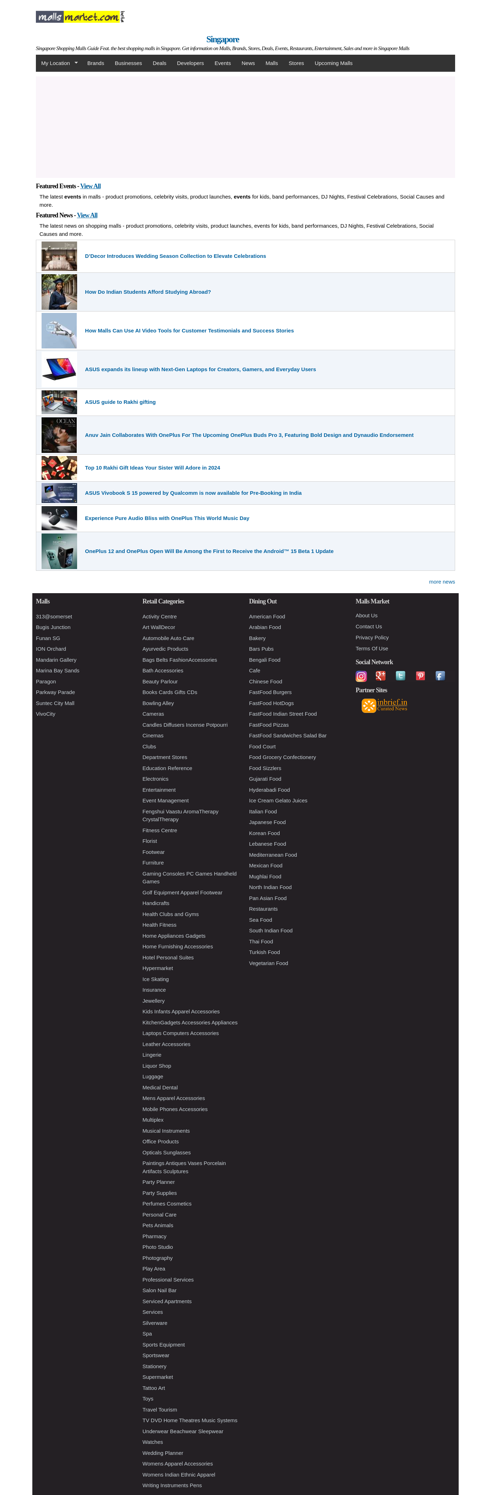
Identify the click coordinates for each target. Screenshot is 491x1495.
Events (223, 63)
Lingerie (151, 1055)
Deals (159, 63)
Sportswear (155, 1355)
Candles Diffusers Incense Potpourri (185, 725)
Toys (147, 1399)
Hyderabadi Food (269, 790)
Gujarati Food (265, 779)
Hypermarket (157, 968)
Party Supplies (159, 1193)
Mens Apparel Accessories (173, 1098)
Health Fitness (159, 925)
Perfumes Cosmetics (166, 1204)
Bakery (257, 638)
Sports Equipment (163, 1345)
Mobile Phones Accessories (174, 1109)
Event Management (165, 800)
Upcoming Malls (334, 63)
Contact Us (369, 626)
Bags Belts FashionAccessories (179, 660)
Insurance (154, 990)
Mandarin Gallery (56, 660)
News (248, 63)
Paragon (46, 681)
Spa (147, 1334)
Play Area (153, 1269)
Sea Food (260, 920)
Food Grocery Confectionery (282, 757)
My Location (57, 63)
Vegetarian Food (268, 963)
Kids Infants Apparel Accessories (181, 1011)
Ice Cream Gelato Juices (278, 800)
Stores (296, 63)
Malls (271, 63)
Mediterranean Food (273, 855)
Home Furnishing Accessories (177, 946)
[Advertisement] (245, 126)
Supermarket (157, 1377)
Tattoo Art (153, 1388)
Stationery (154, 1366)
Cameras (153, 714)
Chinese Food (265, 681)
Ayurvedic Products (165, 649)
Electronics (155, 779)
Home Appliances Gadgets (174, 936)
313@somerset (54, 616)
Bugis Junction (53, 627)
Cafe (254, 670)
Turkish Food (264, 952)
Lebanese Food (267, 844)
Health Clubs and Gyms (170, 914)
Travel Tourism (159, 1410)
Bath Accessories (162, 670)
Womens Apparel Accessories (177, 1464)
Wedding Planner (162, 1453)
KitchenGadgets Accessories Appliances (190, 1022)
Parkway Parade (55, 692)
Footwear (153, 852)
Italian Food (263, 811)
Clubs (149, 746)
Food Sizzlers (265, 768)
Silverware (154, 1323)
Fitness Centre (159, 830)
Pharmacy (154, 1236)
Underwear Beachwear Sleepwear (182, 1431)
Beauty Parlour (160, 681)
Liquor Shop (156, 1066)
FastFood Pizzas (269, 725)
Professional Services (168, 1280)
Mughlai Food (265, 876)
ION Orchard (51, 649)
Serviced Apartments (166, 1301)
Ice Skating (155, 979)
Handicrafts (155, 903)
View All (90, 186)
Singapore (222, 39)
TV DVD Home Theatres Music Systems (189, 1420)
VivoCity (45, 714)
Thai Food (261, 941)
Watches (152, 1442)
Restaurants (263, 909)
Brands (95, 63)
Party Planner (158, 1182)
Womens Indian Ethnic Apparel (178, 1475)
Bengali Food (264, 660)
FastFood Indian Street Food (283, 714)
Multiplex (152, 1120)
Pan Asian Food (268, 898)
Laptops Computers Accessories (180, 1033)
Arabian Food (265, 627)
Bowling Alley (158, 703)
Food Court (262, 746)
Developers (190, 63)
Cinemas (152, 735)
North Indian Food (270, 887)
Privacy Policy (372, 637)
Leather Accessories (166, 1044)
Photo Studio (157, 1247)
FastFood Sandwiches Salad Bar (288, 735)
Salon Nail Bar (159, 1290)
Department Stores (164, 757)
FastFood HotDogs (271, 703)
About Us (367, 615)
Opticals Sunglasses (166, 1152)
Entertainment (159, 790)
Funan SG (48, 638)
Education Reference (167, 768)
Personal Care (159, 1215)
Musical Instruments (166, 1131)
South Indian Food (271, 930)
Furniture (153, 863)
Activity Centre (159, 616)
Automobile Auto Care (168, 638)
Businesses (128, 63)
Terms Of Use (372, 648)
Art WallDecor (158, 627)
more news (442, 582)
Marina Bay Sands (58, 670)
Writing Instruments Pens (172, 1485)
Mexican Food (265, 865)
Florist (149, 841)
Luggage (152, 1076)
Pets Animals (157, 1225)
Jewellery (153, 1001)
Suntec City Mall (55, 703)
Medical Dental (160, 1087)
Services (152, 1312)
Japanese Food (267, 822)
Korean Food (264, 833)
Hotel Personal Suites (168, 957)
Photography (157, 1258)
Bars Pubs (261, 649)
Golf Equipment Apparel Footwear (182, 892)
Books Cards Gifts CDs (169, 692)
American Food (267, 616)
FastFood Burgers (270, 692)
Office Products (160, 1141)
